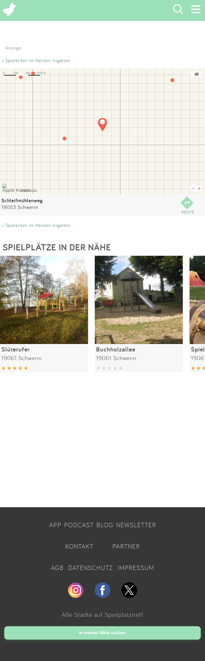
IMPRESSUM (135, 567)
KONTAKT (79, 546)
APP (55, 525)
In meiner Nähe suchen (102, 633)
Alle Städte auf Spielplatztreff (102, 614)
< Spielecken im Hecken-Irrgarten (36, 60)
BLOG (104, 525)
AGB (57, 567)
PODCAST (79, 525)
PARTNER (126, 546)
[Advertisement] (102, 437)
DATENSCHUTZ (90, 567)
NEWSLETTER (136, 525)
